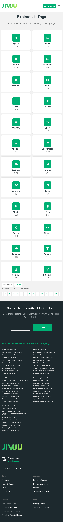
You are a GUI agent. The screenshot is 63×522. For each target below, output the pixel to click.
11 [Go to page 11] (46, 294)
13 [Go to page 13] (56, 294)
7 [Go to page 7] (29, 294)
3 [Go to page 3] (13, 294)
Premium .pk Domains (11, 511)
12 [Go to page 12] (51, 294)
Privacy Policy (39, 504)
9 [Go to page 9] (37, 294)
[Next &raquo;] (59, 294)
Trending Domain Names (12, 515)
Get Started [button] (49, 6)
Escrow (36, 488)
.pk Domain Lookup (41, 491)
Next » (18, 285)
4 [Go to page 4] (17, 294)
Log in (31, 327)
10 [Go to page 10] (42, 294)
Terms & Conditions (41, 507)
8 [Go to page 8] (33, 294)
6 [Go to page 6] (25, 294)
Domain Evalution (40, 484)
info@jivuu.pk (14, 461)
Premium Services (40, 480)
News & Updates (8, 484)
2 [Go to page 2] (9, 294)
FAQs (4, 488)
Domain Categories (9, 507)
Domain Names (9, 349)
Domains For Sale (9, 504)
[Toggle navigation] (59, 6)
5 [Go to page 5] (21, 294)
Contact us (6, 491)
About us (5, 480)
